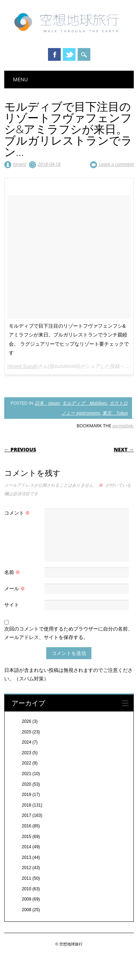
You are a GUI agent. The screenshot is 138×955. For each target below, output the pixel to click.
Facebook (54, 54)
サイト (11, 604)
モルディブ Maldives (84, 403)
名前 (13, 572)
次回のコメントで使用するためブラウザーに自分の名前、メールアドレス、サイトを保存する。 (68, 632)
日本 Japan (47, 403)
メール (15, 588)
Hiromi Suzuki (22, 366)
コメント (18, 512)
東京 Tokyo (115, 413)
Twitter (69, 54)
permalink (123, 425)
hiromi (19, 164)
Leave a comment (116, 164)
